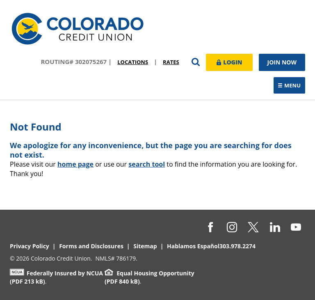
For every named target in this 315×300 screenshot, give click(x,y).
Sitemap (145, 246)
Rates (171, 62)
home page (75, 164)
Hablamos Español (193, 246)
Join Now (282, 62)
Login (229, 62)
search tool (146, 164)
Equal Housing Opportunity (149, 273)
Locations (132, 62)
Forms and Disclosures (91, 246)
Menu (291, 86)
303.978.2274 (237, 246)
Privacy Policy (29, 246)
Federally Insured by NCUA (56, 273)
